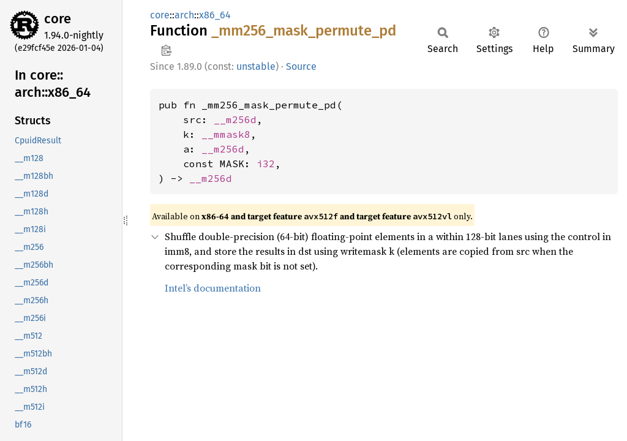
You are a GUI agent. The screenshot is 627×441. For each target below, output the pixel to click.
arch (184, 15)
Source (301, 66)
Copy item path (166, 50)
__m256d (235, 119)
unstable (256, 66)
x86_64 (215, 15)
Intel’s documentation (213, 288)
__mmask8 (225, 134)
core (57, 18)
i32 (266, 163)
